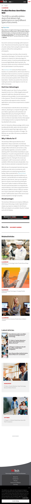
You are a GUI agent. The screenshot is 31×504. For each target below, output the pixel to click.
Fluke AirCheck (22, 173)
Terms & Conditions (15, 482)
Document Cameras (15, 227)
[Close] (29, 488)
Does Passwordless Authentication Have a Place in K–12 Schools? (18, 354)
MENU (10, 1)
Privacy (15, 480)
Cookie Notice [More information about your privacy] (25, 498)
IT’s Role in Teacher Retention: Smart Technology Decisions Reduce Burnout (17, 342)
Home (2, 5)
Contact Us (15, 478)
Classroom (6, 5)
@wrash (5, 37)
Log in (24, 1)
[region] (15, 495)
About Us (15, 477)
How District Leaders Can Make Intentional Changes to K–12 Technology (17, 335)
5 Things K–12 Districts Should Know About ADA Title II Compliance (17, 348)
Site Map (15, 484)
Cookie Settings (15, 501)
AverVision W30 (8, 70)
